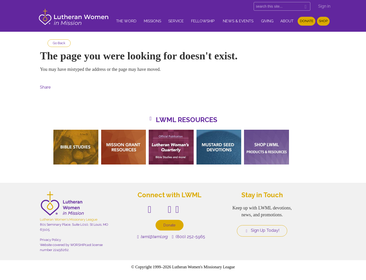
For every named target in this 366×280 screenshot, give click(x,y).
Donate (306, 21)
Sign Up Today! (262, 230)
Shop (323, 21)
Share (45, 87)
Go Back (59, 43)
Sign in (324, 6)
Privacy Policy (50, 240)
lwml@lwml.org (152, 236)
